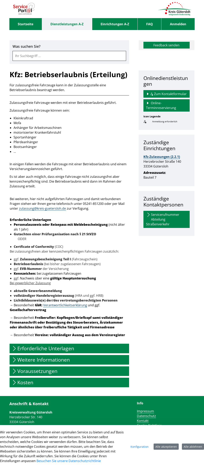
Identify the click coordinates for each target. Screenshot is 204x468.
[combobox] (69, 56)
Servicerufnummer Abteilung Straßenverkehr (162, 219)
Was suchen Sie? (26, 46)
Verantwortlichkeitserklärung (65, 305)
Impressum (145, 411)
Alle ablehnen (193, 447)
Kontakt (143, 420)
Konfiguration (139, 447)
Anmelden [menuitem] (178, 24)
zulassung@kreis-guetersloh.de (42, 208)
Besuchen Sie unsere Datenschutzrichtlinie (68, 461)
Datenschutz (146, 416)
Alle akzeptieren (166, 447)
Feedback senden (166, 45)
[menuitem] (25, 24)
